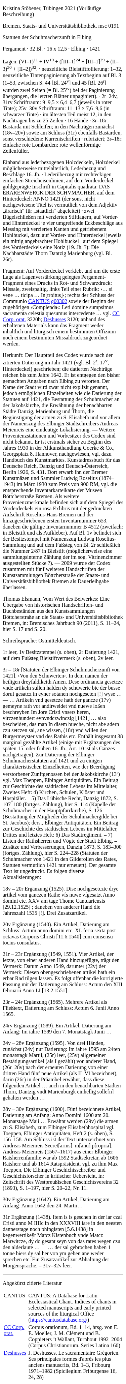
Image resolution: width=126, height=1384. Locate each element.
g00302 (59, 301)
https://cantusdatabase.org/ (58, 1320)
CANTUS (39, 301)
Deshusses (54, 319)
